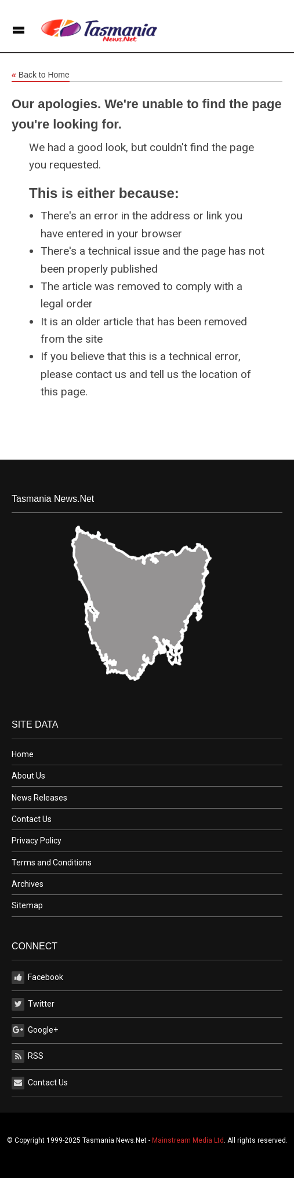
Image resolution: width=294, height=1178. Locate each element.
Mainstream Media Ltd (188, 1140)
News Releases (39, 797)
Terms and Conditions (52, 862)
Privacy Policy (36, 840)
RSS (27, 1056)
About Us (28, 775)
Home (23, 754)
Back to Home (41, 75)
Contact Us (32, 819)
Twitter (33, 1004)
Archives (27, 884)
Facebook (37, 977)
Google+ (35, 1030)
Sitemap (27, 905)
